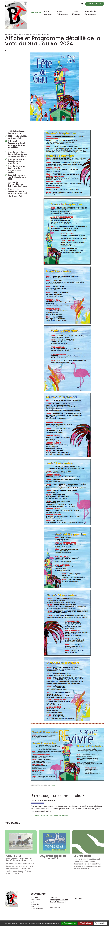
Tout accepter (69, 923)
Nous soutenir (95, 4)
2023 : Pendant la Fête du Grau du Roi (16, 137)
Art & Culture (48, 12)
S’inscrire (44, 815)
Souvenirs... (35, 911)
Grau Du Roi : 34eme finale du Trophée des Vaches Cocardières (16, 154)
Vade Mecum (76, 12)
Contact (78, 898)
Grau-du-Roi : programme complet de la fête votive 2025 (16, 191)
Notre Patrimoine (62, 12)
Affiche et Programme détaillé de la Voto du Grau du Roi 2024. (16, 145)
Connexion (35, 815)
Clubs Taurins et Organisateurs (25, 34)
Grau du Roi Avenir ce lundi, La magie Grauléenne (16, 161)
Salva (53, 785)
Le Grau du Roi (13, 196)
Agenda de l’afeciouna (90, 12)
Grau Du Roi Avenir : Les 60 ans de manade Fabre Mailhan (15, 169)
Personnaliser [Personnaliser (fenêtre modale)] (100, 923)
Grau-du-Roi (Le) (43, 34)
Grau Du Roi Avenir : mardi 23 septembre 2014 (15, 177)
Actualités (36, 12)
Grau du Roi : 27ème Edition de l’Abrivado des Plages (16, 184)
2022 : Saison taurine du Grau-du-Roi (15, 132)
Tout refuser (85, 923)
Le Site (33, 902)
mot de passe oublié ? (59, 815)
